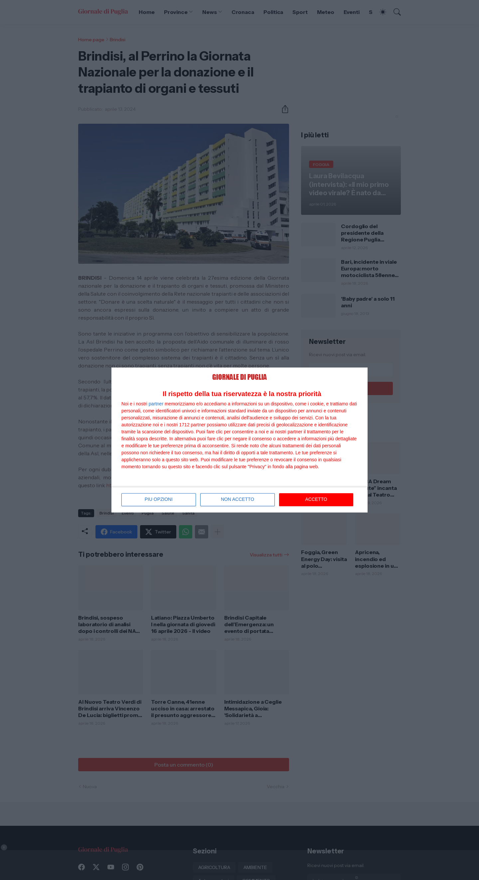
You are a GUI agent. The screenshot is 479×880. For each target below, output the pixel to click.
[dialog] (239, 440)
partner (156, 403)
